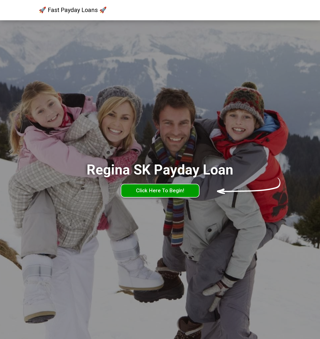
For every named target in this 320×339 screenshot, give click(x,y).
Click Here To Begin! (160, 191)
